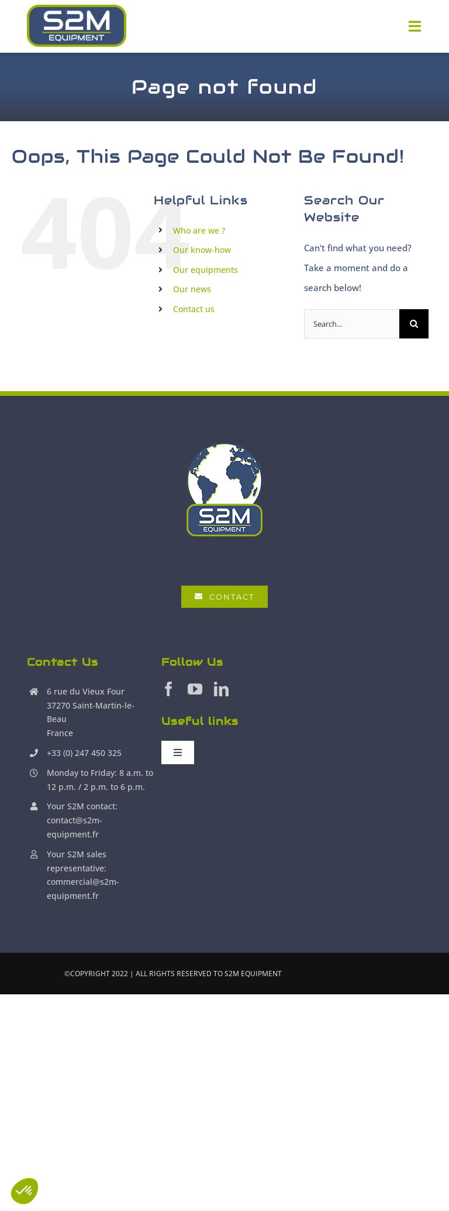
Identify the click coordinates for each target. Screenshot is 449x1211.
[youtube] (195, 689)
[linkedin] (221, 689)
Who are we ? (199, 230)
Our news (192, 289)
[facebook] (168, 689)
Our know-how (202, 249)
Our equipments (205, 269)
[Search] (414, 323)
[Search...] (351, 323)
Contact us (194, 308)
